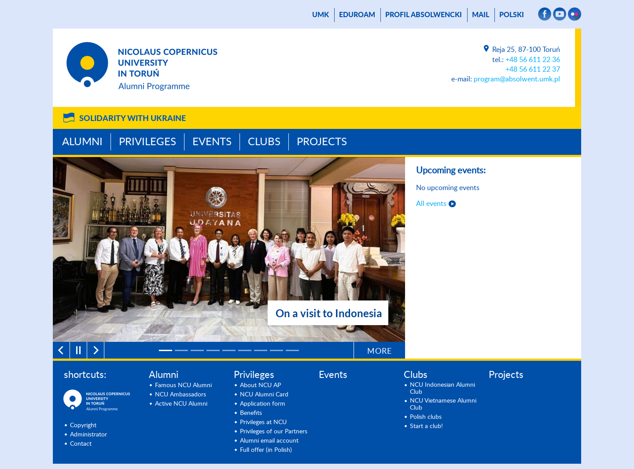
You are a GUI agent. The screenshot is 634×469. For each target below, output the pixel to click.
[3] (197, 350)
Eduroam (357, 14)
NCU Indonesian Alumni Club (442, 388)
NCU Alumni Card (264, 395)
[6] (244, 350)
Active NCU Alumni (181, 404)
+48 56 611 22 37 (532, 69)
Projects (322, 142)
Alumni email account (269, 441)
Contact (81, 444)
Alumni (82, 142)
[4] (213, 350)
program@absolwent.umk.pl (517, 79)
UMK (320, 14)
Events (212, 142)
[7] (260, 350)
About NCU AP (260, 385)
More (379, 351)
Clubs (264, 142)
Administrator (88, 435)
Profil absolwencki (423, 14)
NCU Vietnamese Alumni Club (443, 404)
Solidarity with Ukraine (132, 119)
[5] (229, 350)
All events (431, 203)
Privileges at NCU (263, 422)
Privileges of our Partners (273, 432)
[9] (292, 350)
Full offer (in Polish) (266, 450)
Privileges (147, 142)
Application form (262, 404)
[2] (181, 350)
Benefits (251, 413)
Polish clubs (426, 417)
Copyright (83, 425)
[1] (165, 350)
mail (480, 14)
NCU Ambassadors (180, 395)
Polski (511, 14)
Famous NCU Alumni (183, 385)
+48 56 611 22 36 (532, 59)
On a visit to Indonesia (329, 313)
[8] (276, 350)
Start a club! (426, 426)
